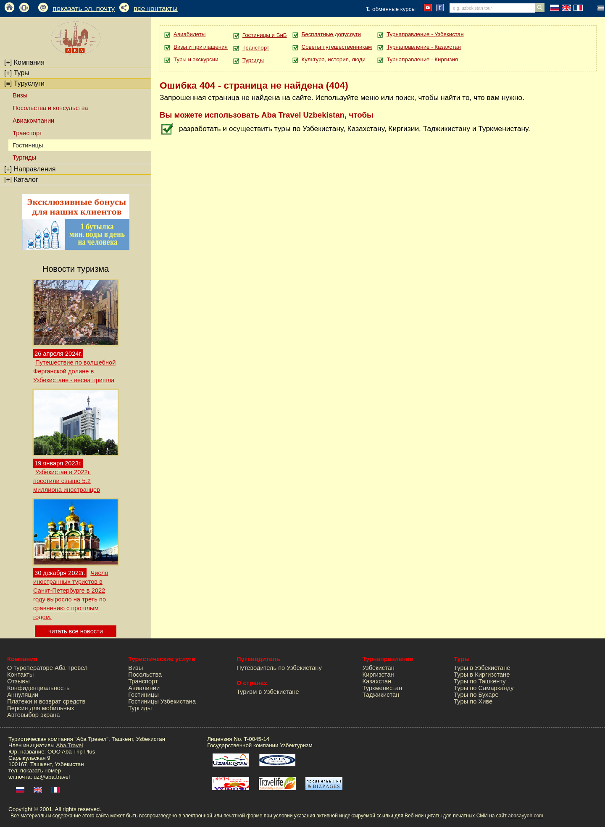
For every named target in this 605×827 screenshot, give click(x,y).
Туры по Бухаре (476, 694)
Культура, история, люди (334, 59)
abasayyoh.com (525, 816)
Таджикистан (381, 694)
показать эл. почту (84, 8)
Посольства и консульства (50, 108)
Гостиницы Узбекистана (162, 701)
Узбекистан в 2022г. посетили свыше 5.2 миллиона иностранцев (66, 481)
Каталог (21, 179)
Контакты (20, 674)
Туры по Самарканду (483, 688)
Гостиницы (143, 694)
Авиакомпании (33, 120)
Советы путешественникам (337, 47)
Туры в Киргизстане (482, 674)
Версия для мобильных (40, 708)
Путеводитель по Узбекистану (279, 667)
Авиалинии (144, 688)
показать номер (40, 770)
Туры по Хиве (473, 701)
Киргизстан (378, 674)
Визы (20, 95)
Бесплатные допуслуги (331, 34)
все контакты (156, 8)
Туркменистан (382, 688)
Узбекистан (379, 667)
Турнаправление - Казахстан (424, 47)
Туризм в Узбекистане (268, 691)
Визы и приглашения (201, 47)
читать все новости (75, 631)
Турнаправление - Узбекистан (425, 34)
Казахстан (377, 681)
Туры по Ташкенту (479, 681)
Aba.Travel (69, 745)
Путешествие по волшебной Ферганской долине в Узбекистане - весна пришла (74, 371)
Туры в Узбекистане (482, 667)
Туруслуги (24, 83)
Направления (29, 169)
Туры (16, 72)
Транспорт (27, 133)
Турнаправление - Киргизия (422, 59)
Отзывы (18, 681)
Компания (24, 62)
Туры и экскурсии (196, 59)
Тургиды (24, 157)
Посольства (145, 674)
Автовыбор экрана (33, 714)
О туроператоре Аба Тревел (47, 667)
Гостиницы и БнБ (264, 35)
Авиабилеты (189, 34)
